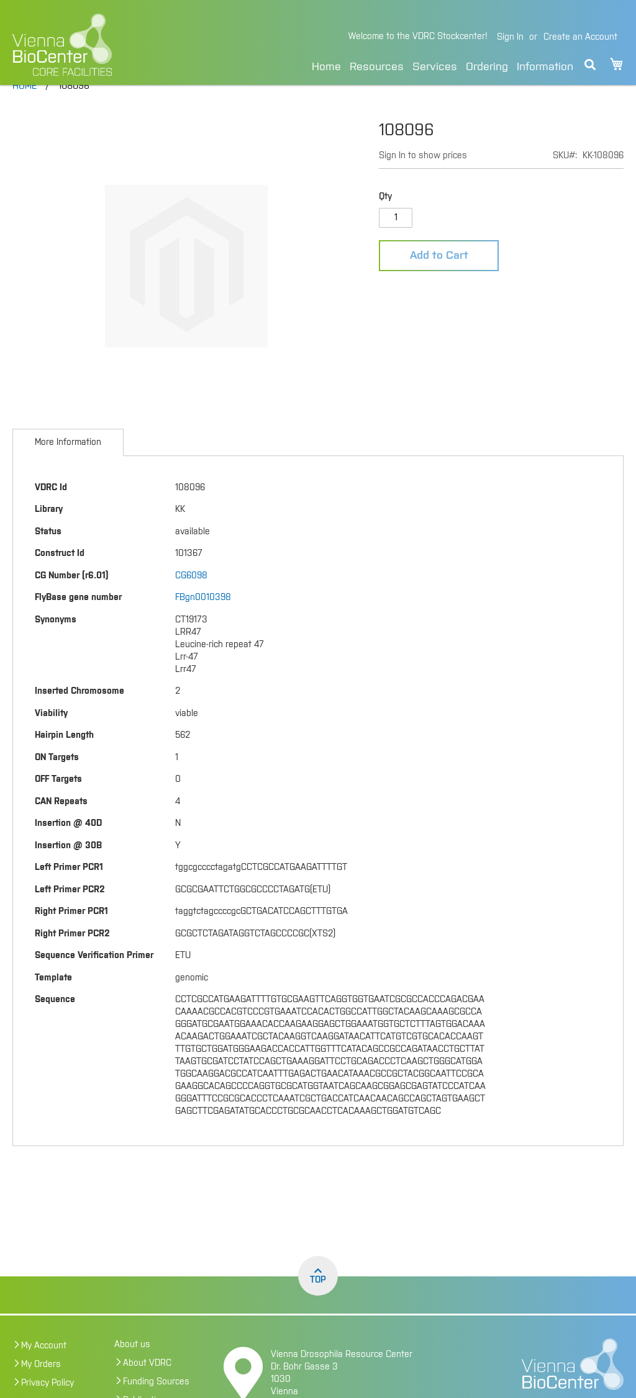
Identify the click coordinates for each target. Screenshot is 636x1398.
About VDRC (147, 1389)
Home (326, 67)
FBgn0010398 (203, 623)
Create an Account (580, 37)
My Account (43, 1372)
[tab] (68, 468)
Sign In (510, 37)
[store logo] (107, 45)
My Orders (41, 1390)
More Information (68, 468)
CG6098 (191, 602)
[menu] (442, 65)
